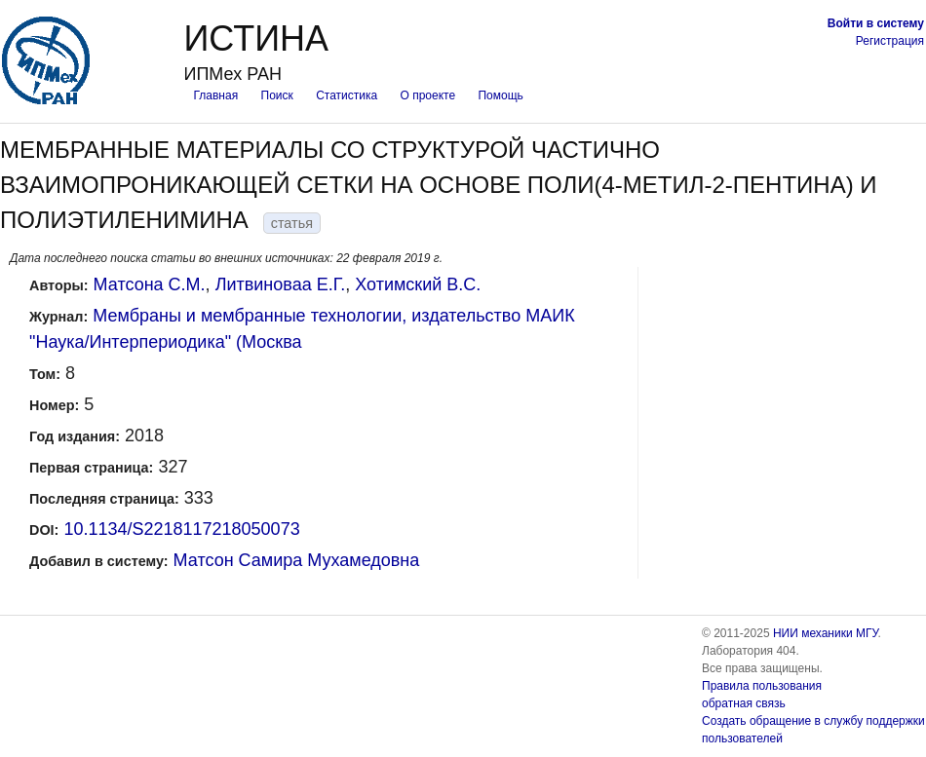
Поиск (277, 95)
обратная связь (744, 703)
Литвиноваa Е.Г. (280, 284)
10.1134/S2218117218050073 (181, 529)
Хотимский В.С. (418, 284)
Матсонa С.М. (150, 284)
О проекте (428, 95)
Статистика (346, 95)
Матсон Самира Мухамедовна (297, 560)
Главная (215, 95)
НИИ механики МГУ (825, 633)
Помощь (500, 95)
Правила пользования (762, 686)
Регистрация (890, 41)
